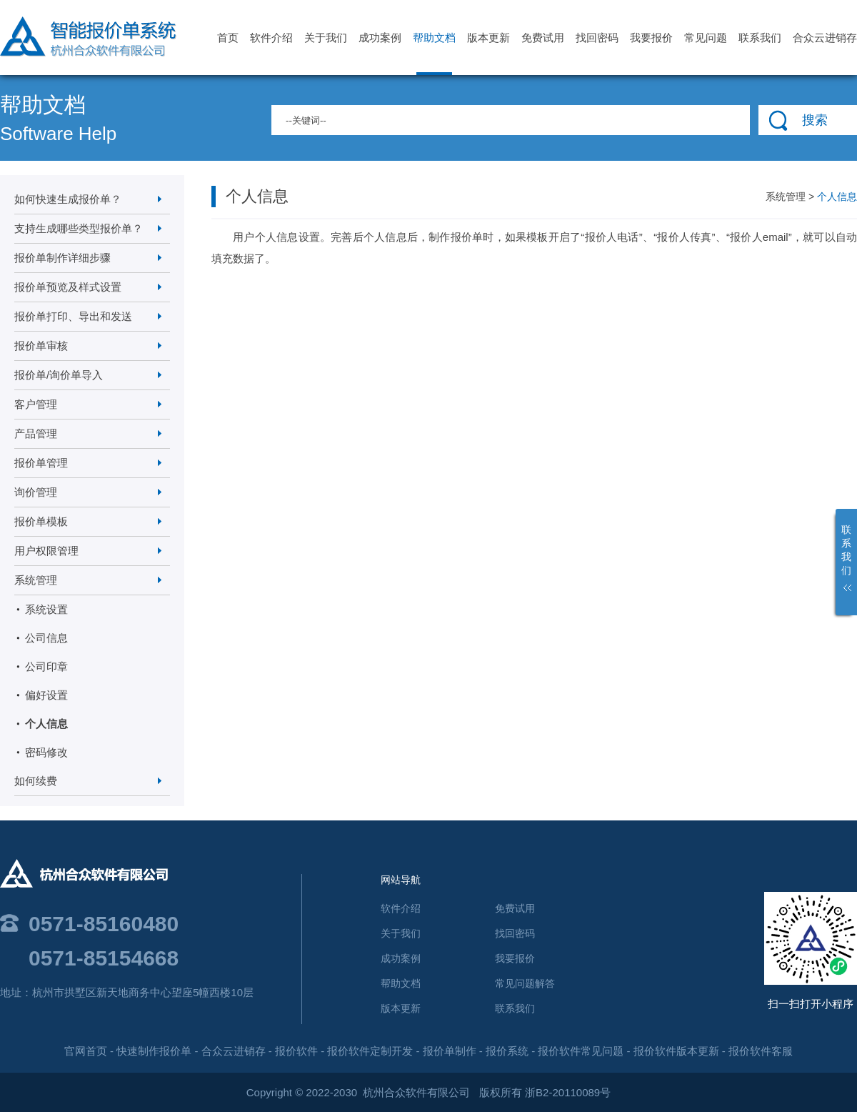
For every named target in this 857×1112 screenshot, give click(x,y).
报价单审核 (41, 345)
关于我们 (325, 37)
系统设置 (46, 609)
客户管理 (35, 404)
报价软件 (296, 1051)
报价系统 (507, 1051)
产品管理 (35, 433)
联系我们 (759, 37)
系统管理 (35, 580)
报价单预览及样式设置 (67, 287)
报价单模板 (41, 521)
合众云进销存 (825, 37)
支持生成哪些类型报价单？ (78, 228)
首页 (228, 37)
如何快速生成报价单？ (67, 199)
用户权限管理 (46, 551)
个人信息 (46, 724)
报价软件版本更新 (676, 1051)
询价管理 (35, 492)
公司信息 (46, 638)
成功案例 (380, 37)
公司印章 (46, 666)
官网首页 (85, 1051)
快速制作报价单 (153, 1051)
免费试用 (542, 37)
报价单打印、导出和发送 (73, 316)
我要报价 (651, 37)
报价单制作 (449, 1051)
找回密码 (597, 37)
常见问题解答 (525, 983)
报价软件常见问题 (580, 1051)
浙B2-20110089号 (568, 1092)
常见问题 (705, 37)
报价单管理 (41, 463)
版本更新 (488, 37)
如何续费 (35, 781)
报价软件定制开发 (370, 1051)
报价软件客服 (760, 1051)
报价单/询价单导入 (58, 375)
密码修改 (46, 752)
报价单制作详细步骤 (62, 258)
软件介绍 (271, 37)
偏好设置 (46, 695)
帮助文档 (434, 53)
